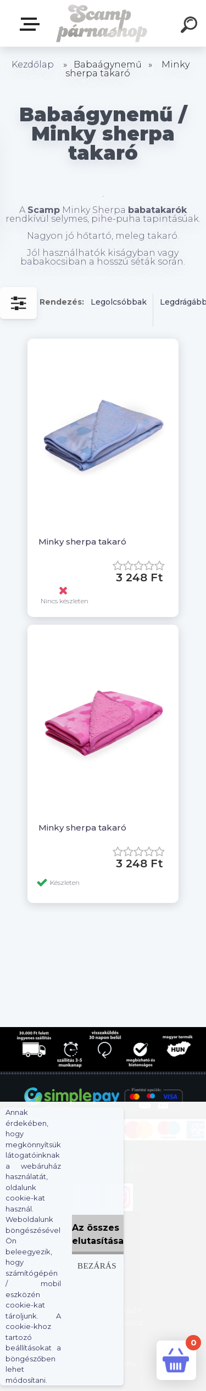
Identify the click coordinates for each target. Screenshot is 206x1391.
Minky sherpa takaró (82, 541)
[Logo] (102, 23)
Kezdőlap (33, 64)
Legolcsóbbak (119, 302)
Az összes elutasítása (98, 1234)
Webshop (32, 24)
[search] (191, 26)
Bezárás (96, 1265)
